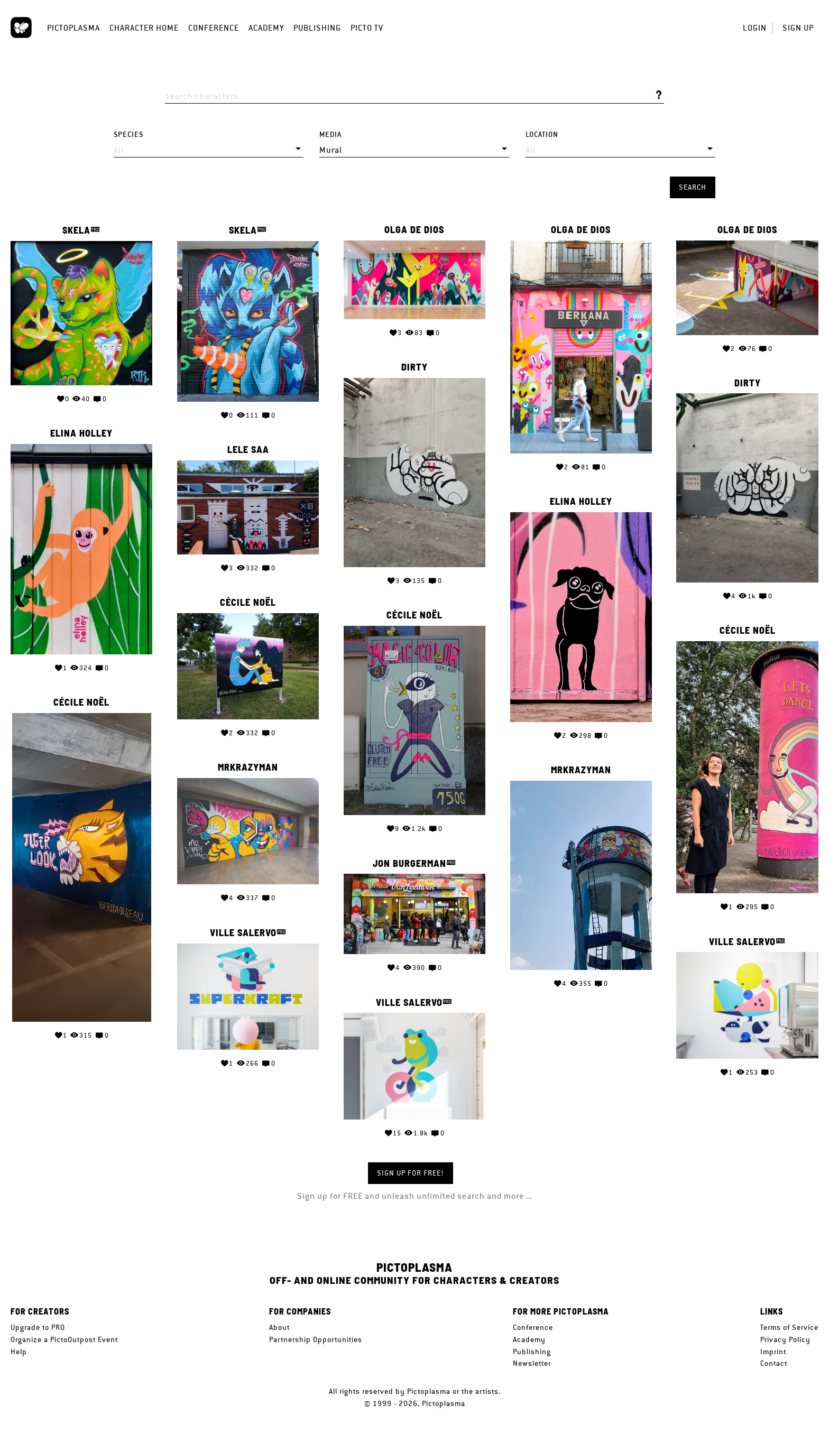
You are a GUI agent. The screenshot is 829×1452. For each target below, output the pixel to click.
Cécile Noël (248, 602)
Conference (213, 27)
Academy (266, 27)
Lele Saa (248, 450)
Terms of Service (789, 1327)
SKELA (76, 230)
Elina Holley (81, 433)
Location (542, 134)
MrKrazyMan (248, 767)
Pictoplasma (73, 27)
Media (330, 134)
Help (19, 1351)
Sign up (798, 27)
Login (755, 27)
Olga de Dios (414, 230)
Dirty (414, 367)
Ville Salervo (243, 932)
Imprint (773, 1351)
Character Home (144, 27)
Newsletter (532, 1363)
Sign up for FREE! (410, 1173)
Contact (773, 1363)
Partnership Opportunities (315, 1339)
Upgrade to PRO (38, 1327)
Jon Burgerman (409, 863)
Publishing (317, 27)
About (279, 1327)
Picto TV (367, 27)
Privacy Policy (785, 1339)
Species (128, 134)
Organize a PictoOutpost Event (64, 1339)
